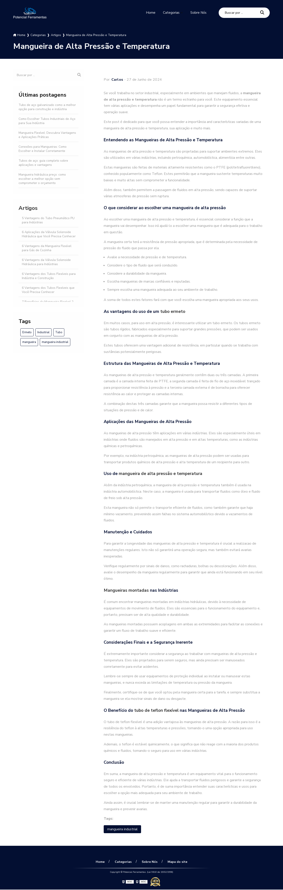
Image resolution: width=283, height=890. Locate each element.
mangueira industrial (55, 342)
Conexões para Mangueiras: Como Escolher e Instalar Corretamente (43, 149)
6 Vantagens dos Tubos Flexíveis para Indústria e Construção (49, 276)
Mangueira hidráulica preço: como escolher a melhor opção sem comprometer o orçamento (42, 178)
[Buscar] (262, 12)
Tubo (58, 332)
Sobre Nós (198, 12)
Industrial (43, 332)
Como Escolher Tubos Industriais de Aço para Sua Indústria (47, 121)
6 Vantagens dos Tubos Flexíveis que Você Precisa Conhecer (48, 290)
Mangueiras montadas (126, 590)
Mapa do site (176, 862)
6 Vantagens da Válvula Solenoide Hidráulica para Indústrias (46, 262)
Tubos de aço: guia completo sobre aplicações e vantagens (43, 163)
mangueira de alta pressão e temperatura (160, 474)
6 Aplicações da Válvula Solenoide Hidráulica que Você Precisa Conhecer (49, 234)
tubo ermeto (172, 311)
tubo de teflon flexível (156, 710)
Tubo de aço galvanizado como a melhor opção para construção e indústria (47, 107)
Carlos (117, 79)
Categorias (170, 12)
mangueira (29, 342)
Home (150, 12)
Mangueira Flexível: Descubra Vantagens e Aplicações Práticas (47, 135)
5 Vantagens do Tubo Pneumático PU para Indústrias (48, 220)
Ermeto (27, 332)
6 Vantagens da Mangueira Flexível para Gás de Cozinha (46, 248)
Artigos (28, 208)
